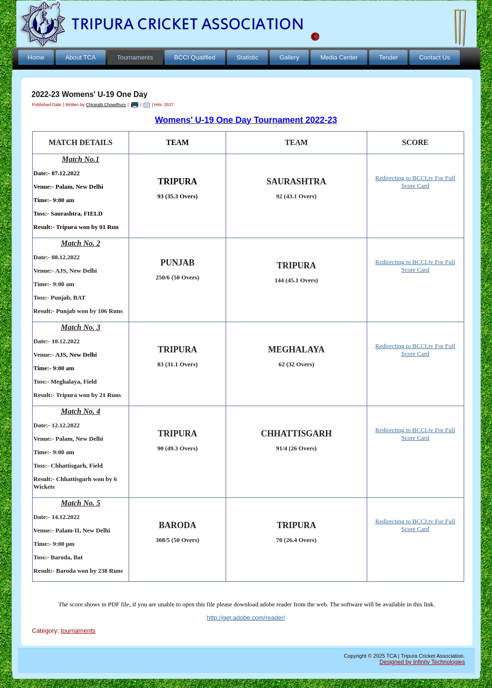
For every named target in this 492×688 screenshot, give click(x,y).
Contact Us (434, 57)
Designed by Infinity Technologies (422, 662)
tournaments (77, 630)
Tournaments (135, 57)
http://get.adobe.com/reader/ (246, 617)
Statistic (248, 57)
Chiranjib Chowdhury (106, 104)
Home (36, 57)
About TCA (80, 57)
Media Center (339, 57)
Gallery (289, 57)
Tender (388, 57)
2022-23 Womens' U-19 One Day (90, 94)
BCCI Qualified (195, 57)
